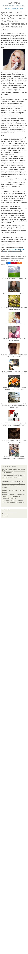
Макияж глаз (14, 3)
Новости (11, 5)
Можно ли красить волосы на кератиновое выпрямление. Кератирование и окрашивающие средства (13, 496)
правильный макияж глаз (10, 256)
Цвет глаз (7, 8)
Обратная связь (5, 515)
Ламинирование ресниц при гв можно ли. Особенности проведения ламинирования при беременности (13, 470)
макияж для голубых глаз (19, 254)
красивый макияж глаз (9, 254)
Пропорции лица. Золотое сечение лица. (13, 481)
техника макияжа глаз (20, 256)
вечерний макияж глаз (16, 260)
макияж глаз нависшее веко (6, 260)
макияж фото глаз (12, 258)
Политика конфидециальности (7, 513)
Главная (5, 5)
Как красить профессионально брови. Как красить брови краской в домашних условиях (13, 485)
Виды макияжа (20, 5)
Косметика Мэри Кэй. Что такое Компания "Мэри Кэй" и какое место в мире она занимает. (13, 477)
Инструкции (14, 8)
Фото (21, 8)
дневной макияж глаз (20, 258)
